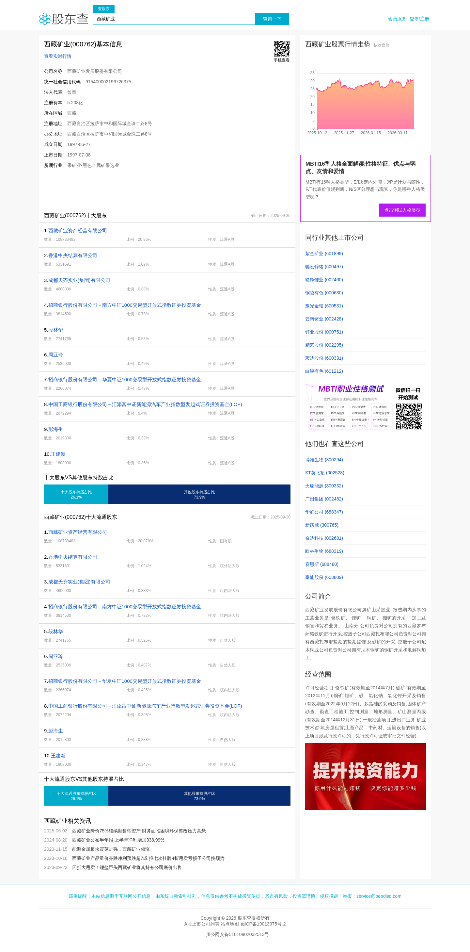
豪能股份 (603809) (324, 577)
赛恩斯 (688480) (321, 564)
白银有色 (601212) (324, 371)
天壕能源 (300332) (324, 485)
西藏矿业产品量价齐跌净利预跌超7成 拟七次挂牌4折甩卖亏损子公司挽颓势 (148, 858)
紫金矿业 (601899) (324, 253)
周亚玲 (55, 354)
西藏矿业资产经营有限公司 (77, 230)
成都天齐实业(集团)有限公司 (79, 280)
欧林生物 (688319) (324, 551)
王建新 (58, 454)
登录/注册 (419, 18)
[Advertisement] (158, 190)
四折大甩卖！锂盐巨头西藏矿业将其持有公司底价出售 (127, 867)
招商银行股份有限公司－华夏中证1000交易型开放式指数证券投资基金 (124, 379)
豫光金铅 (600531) (324, 305)
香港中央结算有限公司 (72, 255)
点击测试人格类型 (402, 210)
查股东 (104, 9)
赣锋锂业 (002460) (324, 279)
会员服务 (397, 18)
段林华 (55, 330)
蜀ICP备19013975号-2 (263, 924)
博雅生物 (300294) (324, 459)
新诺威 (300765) (321, 525)
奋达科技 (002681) (324, 538)
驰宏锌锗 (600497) (324, 266)
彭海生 (55, 429)
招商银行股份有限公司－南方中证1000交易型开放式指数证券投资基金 (124, 305)
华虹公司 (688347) (324, 512)
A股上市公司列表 (201, 924)
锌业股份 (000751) (324, 332)
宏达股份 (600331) (324, 358)
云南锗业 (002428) (324, 318)
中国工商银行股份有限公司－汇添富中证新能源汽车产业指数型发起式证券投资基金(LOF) (145, 404)
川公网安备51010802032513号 (237, 934)
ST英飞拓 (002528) (324, 472)
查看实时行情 (57, 56)
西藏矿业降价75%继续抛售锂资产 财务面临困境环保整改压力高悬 (139, 830)
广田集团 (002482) (324, 498)
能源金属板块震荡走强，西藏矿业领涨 (111, 849)
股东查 (63, 19)
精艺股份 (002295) (324, 345)
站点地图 (230, 924)
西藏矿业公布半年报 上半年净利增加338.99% (118, 840)
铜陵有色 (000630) (324, 292)
